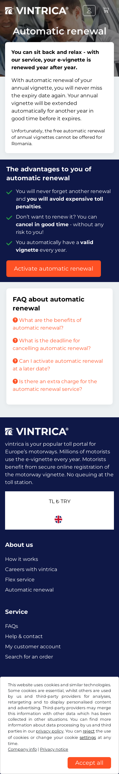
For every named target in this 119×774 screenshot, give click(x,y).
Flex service (20, 580)
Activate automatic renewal (53, 268)
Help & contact (24, 636)
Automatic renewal (29, 590)
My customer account (33, 647)
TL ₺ (59, 501)
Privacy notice (54, 749)
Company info (22, 749)
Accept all (89, 762)
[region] (59, 769)
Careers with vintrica (31, 569)
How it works (21, 559)
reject (89, 731)
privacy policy (49, 731)
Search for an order (29, 657)
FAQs (11, 626)
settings (88, 737)
